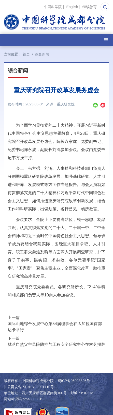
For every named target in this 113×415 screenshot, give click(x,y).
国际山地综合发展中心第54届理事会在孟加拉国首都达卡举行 (55, 327)
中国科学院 (53, 7)
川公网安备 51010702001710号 (29, 387)
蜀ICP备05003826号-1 (75, 381)
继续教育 (89, 7)
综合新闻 (42, 54)
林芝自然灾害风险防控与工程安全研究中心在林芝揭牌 (56, 344)
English (72, 7)
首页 (26, 54)
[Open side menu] (106, 39)
